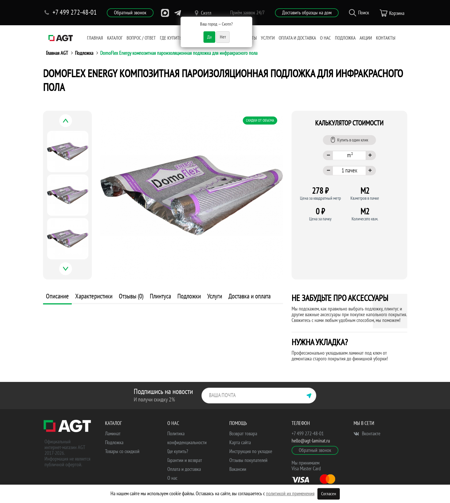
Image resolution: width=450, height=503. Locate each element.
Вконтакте (367, 434)
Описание (57, 296)
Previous (72, 124)
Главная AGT (57, 53)
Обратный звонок (130, 13)
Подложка (345, 38)
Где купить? (171, 38)
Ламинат (113, 434)
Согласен (328, 493)
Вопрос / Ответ (141, 38)
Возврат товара (243, 434)
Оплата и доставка (297, 38)
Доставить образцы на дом (306, 13)
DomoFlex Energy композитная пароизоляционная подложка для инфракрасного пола (178, 53)
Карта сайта (240, 443)
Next (72, 272)
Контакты (385, 38)
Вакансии (237, 469)
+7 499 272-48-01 (308, 434)
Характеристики (94, 296)
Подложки (189, 296)
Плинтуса (160, 296)
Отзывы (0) (131, 296)
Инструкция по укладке (250, 451)
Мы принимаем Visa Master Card (306, 466)
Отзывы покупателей (248, 460)
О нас (325, 38)
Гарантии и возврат (184, 460)
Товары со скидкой (122, 451)
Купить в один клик (349, 140)
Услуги (268, 38)
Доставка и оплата (249, 296)
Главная (95, 38)
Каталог (115, 38)
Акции (366, 38)
